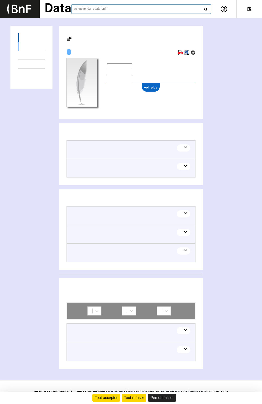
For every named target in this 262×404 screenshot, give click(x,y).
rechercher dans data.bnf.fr (91, 8)
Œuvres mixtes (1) (31, 55)
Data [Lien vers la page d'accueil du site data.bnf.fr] (57, 8)
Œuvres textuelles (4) (31, 46)
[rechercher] (205, 8)
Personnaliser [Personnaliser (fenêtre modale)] (162, 398)
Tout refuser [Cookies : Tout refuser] (134, 398)
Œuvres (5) (31, 37)
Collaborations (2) (31, 73)
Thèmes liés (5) (31, 63)
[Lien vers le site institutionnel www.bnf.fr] (20, 9)
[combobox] (141, 9)
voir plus (150, 87)
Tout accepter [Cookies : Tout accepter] (106, 398)
